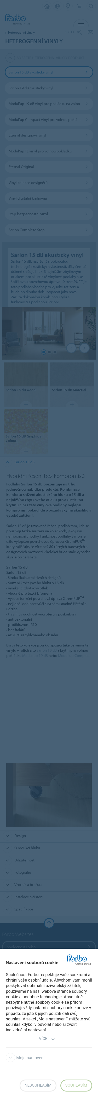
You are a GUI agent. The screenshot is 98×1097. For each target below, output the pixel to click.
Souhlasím (76, 1085)
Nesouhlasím (38, 1085)
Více (47, 1039)
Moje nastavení (25, 1057)
